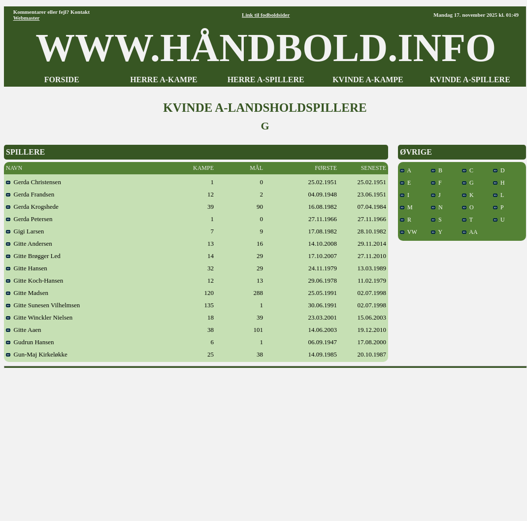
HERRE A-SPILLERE (266, 79)
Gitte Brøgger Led (33, 256)
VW (408, 231)
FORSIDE (61, 79)
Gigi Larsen (25, 231)
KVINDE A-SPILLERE (470, 79)
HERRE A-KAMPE (163, 79)
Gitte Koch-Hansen (34, 280)
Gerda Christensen (33, 182)
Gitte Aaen (23, 329)
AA (470, 231)
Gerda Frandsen (30, 194)
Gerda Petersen (29, 219)
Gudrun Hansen (30, 342)
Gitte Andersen (29, 243)
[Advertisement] (265, 441)
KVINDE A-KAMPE (367, 79)
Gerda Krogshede (32, 206)
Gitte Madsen (27, 292)
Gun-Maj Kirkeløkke (36, 354)
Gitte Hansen (26, 268)
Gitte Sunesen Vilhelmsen (43, 305)
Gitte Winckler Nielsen (39, 317)
